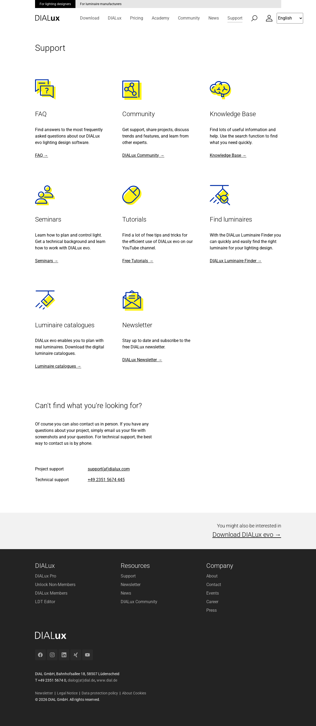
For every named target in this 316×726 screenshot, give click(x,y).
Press (211, 610)
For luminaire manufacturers (100, 4)
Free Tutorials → (137, 260)
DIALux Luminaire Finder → (236, 260)
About (212, 576)
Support (128, 576)
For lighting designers (55, 4)
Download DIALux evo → (246, 534)
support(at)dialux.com (109, 469)
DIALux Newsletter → (142, 359)
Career (212, 601)
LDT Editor (45, 601)
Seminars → (46, 260)
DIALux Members (51, 593)
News (126, 593)
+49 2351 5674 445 (106, 479)
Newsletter (130, 584)
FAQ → (41, 155)
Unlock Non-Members (55, 584)
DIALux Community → (143, 155)
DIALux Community (139, 601)
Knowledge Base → (228, 155)
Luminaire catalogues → (58, 366)
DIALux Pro (45, 576)
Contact (213, 584)
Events (212, 593)
